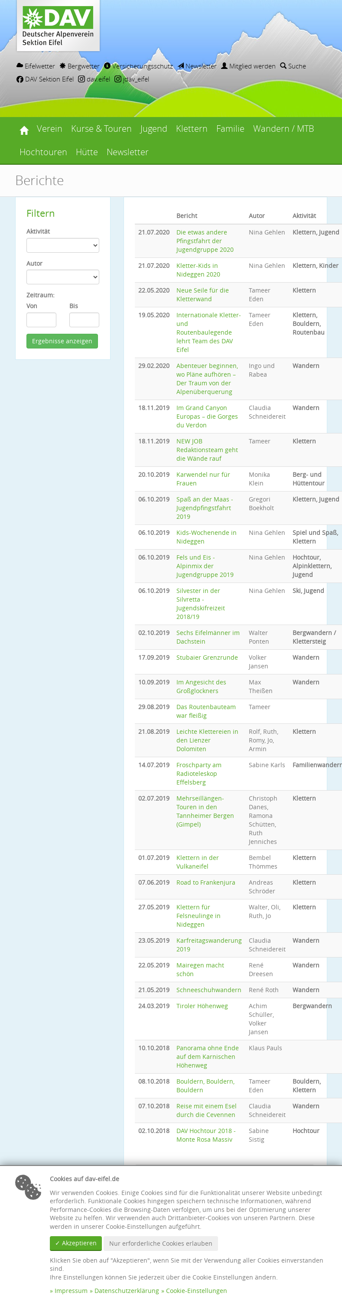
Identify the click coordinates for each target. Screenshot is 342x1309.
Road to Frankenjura (205, 882)
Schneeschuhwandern (208, 990)
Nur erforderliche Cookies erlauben (160, 1243)
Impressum (71, 1290)
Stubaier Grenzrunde (207, 657)
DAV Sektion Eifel (45, 79)
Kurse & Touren (101, 128)
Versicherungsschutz (138, 66)
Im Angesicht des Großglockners (201, 686)
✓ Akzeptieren (76, 1243)
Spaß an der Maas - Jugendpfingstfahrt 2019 (204, 508)
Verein (49, 128)
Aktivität (38, 231)
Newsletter (197, 66)
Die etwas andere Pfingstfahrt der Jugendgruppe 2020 (205, 241)
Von (31, 306)
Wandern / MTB (283, 128)
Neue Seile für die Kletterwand (202, 294)
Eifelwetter (35, 66)
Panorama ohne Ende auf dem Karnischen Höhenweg (207, 1056)
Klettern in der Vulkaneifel (197, 861)
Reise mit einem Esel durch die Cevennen (206, 1110)
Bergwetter (79, 66)
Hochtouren (43, 152)
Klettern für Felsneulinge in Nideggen (198, 915)
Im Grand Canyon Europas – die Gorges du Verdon (207, 416)
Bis (73, 306)
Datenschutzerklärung (126, 1290)
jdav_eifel (131, 79)
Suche (293, 66)
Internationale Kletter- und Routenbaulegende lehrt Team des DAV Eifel (208, 332)
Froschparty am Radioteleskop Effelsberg (198, 773)
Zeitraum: (40, 295)
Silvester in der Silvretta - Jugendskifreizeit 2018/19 (200, 603)
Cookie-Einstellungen (196, 1290)
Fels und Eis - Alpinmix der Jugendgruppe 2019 (205, 566)
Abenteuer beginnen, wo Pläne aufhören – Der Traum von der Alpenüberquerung (207, 378)
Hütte (87, 152)
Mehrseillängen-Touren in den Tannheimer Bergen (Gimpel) (205, 811)
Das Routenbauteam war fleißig (206, 711)
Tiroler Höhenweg (202, 1006)
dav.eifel (94, 79)
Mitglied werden (248, 66)
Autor (34, 263)
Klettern (192, 128)
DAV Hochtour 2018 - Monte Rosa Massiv (206, 1135)
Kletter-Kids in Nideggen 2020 (198, 269)
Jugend (153, 128)
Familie (230, 128)
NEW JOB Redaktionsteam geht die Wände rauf (207, 449)
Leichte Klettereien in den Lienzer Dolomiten (207, 740)
